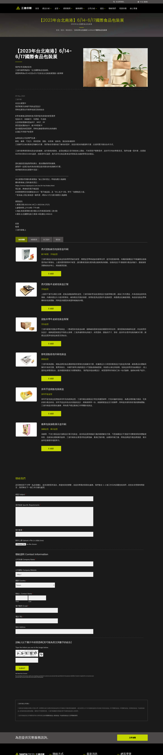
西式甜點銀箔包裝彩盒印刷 (55, 249)
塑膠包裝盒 (49, 715)
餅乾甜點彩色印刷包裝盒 (54, 354)
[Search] (126, 2)
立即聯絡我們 (73, 715)
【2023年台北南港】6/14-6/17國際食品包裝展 (90, 30)
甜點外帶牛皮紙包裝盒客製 (55, 319)
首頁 (38, 8)
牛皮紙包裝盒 (64, 715)
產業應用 (68, 8)
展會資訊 (69, 30)
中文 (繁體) (144, 2)
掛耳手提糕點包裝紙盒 (53, 389)
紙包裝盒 (56, 715)
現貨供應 (123, 8)
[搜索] (114, 2)
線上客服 (134, 8)
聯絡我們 (113, 8)
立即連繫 (132, 737)
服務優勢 (80, 8)
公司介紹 (92, 8)
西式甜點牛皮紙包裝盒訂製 (55, 284)
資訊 (103, 8)
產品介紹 (47, 8)
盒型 (57, 8)
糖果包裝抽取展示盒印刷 (54, 423)
